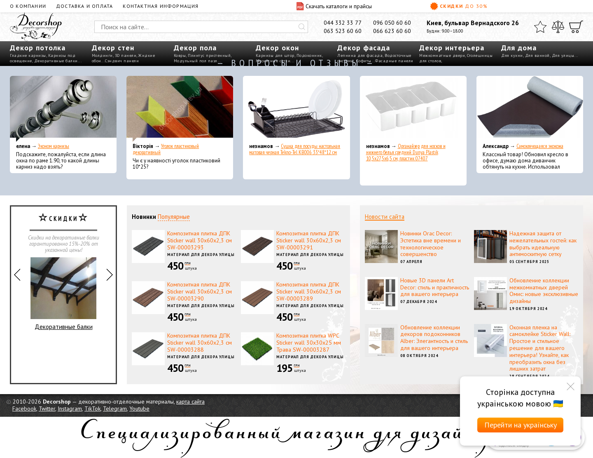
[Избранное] (540, 27)
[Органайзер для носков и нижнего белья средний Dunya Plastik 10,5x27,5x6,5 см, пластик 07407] (413, 109)
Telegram (115, 408)
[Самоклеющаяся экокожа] (529, 109)
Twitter (47, 408)
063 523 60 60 (343, 31)
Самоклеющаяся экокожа (539, 146)
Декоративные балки (63, 294)
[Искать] (302, 26)
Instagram (70, 408)
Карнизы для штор (275, 55)
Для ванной (537, 55)
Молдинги (102, 55)
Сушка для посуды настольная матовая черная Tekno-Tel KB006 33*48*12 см (294, 149)
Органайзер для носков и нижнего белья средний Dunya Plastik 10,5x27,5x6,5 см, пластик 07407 (406, 152)
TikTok (92, 408)
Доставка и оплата (84, 6)
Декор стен (113, 47)
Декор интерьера (451, 47)
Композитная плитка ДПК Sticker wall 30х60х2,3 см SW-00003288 (199, 342)
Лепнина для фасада (360, 55)
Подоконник (309, 55)
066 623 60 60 (392, 31)
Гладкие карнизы (28, 55)
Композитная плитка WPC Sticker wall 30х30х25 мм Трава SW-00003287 (308, 342)
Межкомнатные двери (442, 55)
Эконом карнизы (53, 146)
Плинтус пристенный (209, 55)
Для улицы (563, 55)
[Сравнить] (558, 27)
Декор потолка (37, 47)
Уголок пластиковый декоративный (166, 149)
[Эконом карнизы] (63, 109)
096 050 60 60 (392, 22)
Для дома (519, 47)
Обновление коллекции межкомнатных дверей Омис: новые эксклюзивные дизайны (543, 291)
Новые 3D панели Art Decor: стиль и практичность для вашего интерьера (434, 287)
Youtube (139, 408)
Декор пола (195, 47)
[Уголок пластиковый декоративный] (179, 109)
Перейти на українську (520, 425)
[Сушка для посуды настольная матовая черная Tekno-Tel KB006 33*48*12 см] (296, 109)
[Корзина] (576, 27)
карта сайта (190, 401)
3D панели (126, 55)
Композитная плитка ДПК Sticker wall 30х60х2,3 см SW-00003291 (308, 240)
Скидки (459, 6)
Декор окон (277, 47)
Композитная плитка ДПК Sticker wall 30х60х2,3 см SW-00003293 (199, 240)
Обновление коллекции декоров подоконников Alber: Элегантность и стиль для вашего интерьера (434, 338)
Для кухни (512, 55)
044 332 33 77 (343, 22)
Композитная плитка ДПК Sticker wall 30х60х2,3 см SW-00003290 (199, 291)
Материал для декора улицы (201, 254)
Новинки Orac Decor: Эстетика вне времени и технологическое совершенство (430, 244)
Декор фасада (363, 47)
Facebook (24, 408)
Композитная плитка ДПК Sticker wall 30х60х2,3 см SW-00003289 (308, 291)
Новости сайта (384, 217)
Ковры (180, 55)
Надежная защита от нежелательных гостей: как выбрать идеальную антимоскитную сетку (543, 244)
